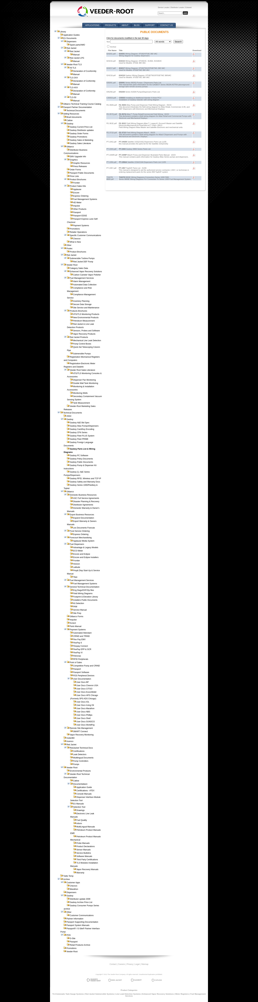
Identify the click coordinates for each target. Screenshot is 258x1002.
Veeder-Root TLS (74, 64)
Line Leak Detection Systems (128, 994)
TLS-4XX (74, 87)
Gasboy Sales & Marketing (81, 140)
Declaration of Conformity (84, 81)
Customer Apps (73, 882)
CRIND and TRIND (81, 636)
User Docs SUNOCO (85, 721)
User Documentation (82, 679)
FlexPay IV (78, 652)
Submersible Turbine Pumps (82, 258)
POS (68, 935)
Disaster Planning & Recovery (86, 501)
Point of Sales (76, 662)
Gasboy (69, 124)
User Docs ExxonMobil (86, 692)
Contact (113, 964)
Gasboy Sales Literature (80, 143)
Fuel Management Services (82, 278)
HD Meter (77, 202)
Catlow (69, 120)
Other (68, 245)
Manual (76, 55)
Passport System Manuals (77, 925)
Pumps (76, 764)
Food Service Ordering (80, 531)
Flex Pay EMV (79, 639)
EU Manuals (78, 804)
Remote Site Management (81, 728)
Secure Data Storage (82, 304)
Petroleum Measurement (84, 321)
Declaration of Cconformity (84, 71)
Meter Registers (182, 994)
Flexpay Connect (80, 646)
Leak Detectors (79, 754)
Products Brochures (78, 311)
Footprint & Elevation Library (85, 597)
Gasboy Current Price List (81, 127)
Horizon (76, 564)
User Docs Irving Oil (85, 705)
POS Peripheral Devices (83, 675)
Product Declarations (85, 846)
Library (63, 32)
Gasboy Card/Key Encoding (82, 429)
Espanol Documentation (83, 518)
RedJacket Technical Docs (81, 748)
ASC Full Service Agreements (86, 498)
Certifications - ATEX (85, 790)
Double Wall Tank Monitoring (85, 383)
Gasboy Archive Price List (81, 902)
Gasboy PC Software (79, 455)
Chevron (76, 239)
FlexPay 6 (77, 643)
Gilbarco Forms (76, 616)
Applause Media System (83, 541)
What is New (75, 242)
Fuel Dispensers (77, 544)
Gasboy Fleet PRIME (79, 439)
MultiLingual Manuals (85, 827)
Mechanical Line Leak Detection (87, 340)
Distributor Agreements (83, 505)
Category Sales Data (79, 268)
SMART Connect (80, 731)
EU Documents (70, 38)
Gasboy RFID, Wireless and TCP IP (85, 478)
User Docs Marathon (85, 708)
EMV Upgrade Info (78, 156)
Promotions (75, 229)
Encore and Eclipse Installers (86, 557)
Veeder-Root (71, 951)
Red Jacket (71, 48)
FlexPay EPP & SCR (82, 649)
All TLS (73, 68)
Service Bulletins (83, 853)
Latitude (76, 567)
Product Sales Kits (78, 186)
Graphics (74, 160)
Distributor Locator (177, 7)
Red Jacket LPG (77, 58)
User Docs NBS (83, 712)
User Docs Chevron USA (87, 685)
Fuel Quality (81, 820)
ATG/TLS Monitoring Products (86, 314)
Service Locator (163, 7)
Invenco (69, 741)
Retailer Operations (78, 232)
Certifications (78, 751)
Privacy (130, 964)
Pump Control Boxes (82, 344)
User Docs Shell (83, 718)
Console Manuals (84, 794)
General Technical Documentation (84, 587)
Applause (77, 189)
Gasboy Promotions (78, 137)
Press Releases (80, 166)
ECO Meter (78, 551)
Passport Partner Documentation (77, 107)
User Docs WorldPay (85, 725)
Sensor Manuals (83, 850)
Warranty (80, 873)
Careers (121, 964)
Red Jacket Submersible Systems (99, 994)
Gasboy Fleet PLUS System (82, 436)
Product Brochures (78, 179)
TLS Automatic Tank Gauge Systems (68, 994)
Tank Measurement (81, 403)
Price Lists (74, 176)
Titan (75, 577)
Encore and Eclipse (81, 554)
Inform (79, 823)
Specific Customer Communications (85, 235)
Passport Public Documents (82, 173)
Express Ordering (80, 196)
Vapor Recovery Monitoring (82, 735)
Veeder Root (71, 265)
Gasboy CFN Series (78, 432)
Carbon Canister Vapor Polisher (87, 275)
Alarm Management (81, 281)
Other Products (79, 209)
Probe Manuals (83, 843)
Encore (76, 193)
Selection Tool (79, 807)
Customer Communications (82, 915)
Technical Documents (75, 110)
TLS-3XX (74, 78)
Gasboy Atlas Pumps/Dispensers (84, 426)
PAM (75, 606)
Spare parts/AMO (77, 45)
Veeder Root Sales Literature (82, 370)
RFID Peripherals (80, 659)
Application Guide (84, 787)
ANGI (68, 416)
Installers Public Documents (85, 600)
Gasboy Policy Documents (81, 459)
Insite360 (70, 738)
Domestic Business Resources (83, 495)
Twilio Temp (68, 876)
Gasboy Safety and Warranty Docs (85, 482)
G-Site (72, 938)
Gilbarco (70, 147)
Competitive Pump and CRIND (86, 666)
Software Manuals (84, 856)
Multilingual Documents (83, 758)
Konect (73, 623)
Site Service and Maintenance (86, 308)
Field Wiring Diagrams (82, 593)
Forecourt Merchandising (81, 537)
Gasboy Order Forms (79, 133)
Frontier (76, 183)
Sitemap (144, 964)
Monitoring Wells (80, 393)
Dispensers (71, 41)
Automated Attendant (82, 633)
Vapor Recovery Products (84, 334)
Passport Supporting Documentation (82, 922)
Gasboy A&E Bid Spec (79, 422)
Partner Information (74, 919)
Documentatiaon (80, 784)
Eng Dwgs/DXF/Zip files (83, 590)
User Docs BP (82, 682)
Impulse (76, 206)
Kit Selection (78, 603)
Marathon (74, 889)
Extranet (188, 7)
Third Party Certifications (87, 859)
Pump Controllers (80, 761)
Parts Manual (75, 626)
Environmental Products (80, 771)
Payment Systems (81, 225)
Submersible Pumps (82, 354)
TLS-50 (73, 97)
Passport (77, 212)
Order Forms (75, 170)
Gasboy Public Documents (81, 462)
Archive (66, 879)
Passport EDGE (80, 216)
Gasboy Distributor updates (82, 130)
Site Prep (77, 613)
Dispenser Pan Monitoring (84, 380)
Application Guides (71, 35)
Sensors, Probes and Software (86, 331)
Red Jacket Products (79, 337)
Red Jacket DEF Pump (83, 262)
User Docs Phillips (84, 715)
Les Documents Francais (84, 528)
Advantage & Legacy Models (85, 547)
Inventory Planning (81, 301)
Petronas (77, 656)
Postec (69, 248)
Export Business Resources (82, 514)
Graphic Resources (81, 163)
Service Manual (80, 610)
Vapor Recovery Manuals (87, 869)
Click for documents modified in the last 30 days (127, 38)
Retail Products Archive (80, 945)
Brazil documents (74, 117)
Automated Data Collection (85, 285)
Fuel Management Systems (85, 199)
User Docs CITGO (84, 689)
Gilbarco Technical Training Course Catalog (82, 104)
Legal (137, 964)
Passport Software (81, 672)
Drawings (80, 810)
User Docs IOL (82, 702)
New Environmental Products (86, 317)
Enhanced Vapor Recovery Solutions (86, 271)
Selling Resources (71, 114)
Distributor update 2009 (80, 899)
